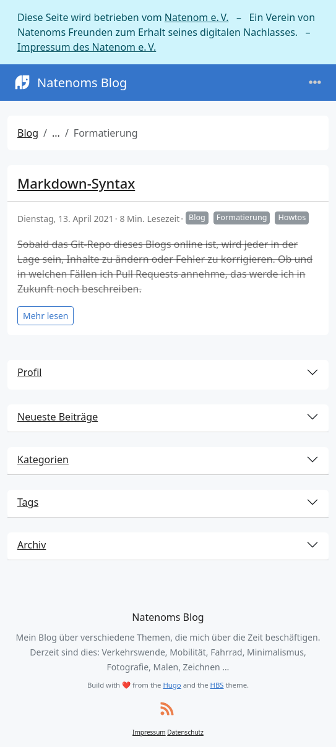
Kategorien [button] (43, 459)
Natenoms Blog (69, 82)
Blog (27, 133)
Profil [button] (29, 372)
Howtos (292, 217)
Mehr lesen (45, 316)
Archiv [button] (31, 545)
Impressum (149, 732)
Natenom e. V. (197, 17)
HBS (217, 684)
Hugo (172, 684)
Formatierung (242, 217)
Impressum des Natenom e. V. (86, 47)
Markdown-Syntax (76, 183)
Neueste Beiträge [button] (57, 417)
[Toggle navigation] (315, 83)
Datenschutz (185, 732)
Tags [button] (27, 502)
